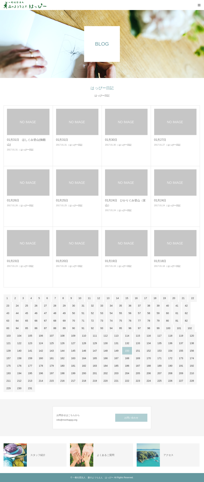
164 (84, 358)
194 (19, 373)
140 (19, 350)
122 (19, 343)
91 (83, 328)
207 (159, 373)
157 (8, 358)
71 (83, 320)
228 (192, 380)
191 (181, 365)
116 (149, 335)
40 (167, 305)
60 (167, 313)
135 (159, 343)
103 (8, 335)
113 (116, 335)
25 (26, 305)
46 (36, 313)
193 (8, 373)
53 (101, 313)
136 (170, 343)
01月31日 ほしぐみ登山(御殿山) (26, 142)
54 (111, 313)
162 (62, 358)
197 (51, 373)
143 (51, 350)
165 (95, 358)
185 (116, 365)
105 (30, 335)
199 (73, 373)
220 (105, 380)
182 (84, 365)
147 (95, 350)
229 (8, 388)
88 (54, 328)
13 (108, 298)
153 (159, 350)
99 (158, 328)
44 (17, 313)
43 (7, 313)
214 (41, 380)
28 (54, 305)
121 (8, 343)
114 (127, 335)
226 (170, 380)
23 (7, 305)
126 (62, 343)
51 (83, 313)
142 (41, 350)
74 (111, 320)
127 (73, 343)
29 (64, 305)
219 (95, 380)
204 (127, 373)
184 (105, 365)
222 (127, 380)
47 (45, 313)
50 (73, 313)
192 (192, 365)
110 (84, 335)
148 (105, 350)
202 (105, 373)
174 (192, 358)
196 (41, 373)
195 (30, 373)
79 (158, 320)
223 (138, 380)
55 (120, 313)
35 (120, 305)
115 (138, 335)
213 (30, 380)
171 (159, 358)
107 (51, 335)
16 (136, 298)
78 (148, 320)
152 (149, 350)
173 (181, 358)
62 (186, 313)
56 (130, 313)
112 (105, 335)
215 (51, 380)
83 (7, 328)
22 (192, 298)
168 (127, 358)
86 (36, 328)
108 (62, 335)
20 (173, 298)
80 (167, 320)
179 (51, 365)
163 (73, 358)
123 (30, 343)
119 (181, 335)
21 (183, 298)
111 (95, 335)
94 (111, 328)
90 (73, 328)
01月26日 (13, 200)
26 (36, 305)
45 (26, 313)
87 (45, 328)
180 (62, 365)
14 (117, 298)
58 (148, 313)
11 (89, 298)
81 (176, 320)
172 (170, 358)
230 (19, 388)
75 (120, 320)
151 (138, 350)
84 (17, 328)
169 (138, 358)
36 (130, 305)
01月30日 (111, 139)
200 (84, 373)
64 (17, 320)
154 (170, 350)
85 (26, 328)
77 (139, 320)
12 (98, 298)
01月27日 (160, 139)
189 (159, 365)
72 (92, 320)
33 (101, 305)
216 (62, 380)
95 (120, 328)
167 (116, 358)
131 (116, 343)
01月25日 (62, 200)
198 (62, 373)
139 (8, 350)
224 (149, 380)
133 (138, 343)
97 (139, 328)
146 (84, 350)
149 (116, 350)
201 (95, 373)
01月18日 (160, 261)
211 (8, 380)
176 (19, 365)
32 (92, 305)
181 (73, 365)
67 (45, 320)
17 (145, 298)
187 (138, 365)
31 (83, 305)
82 (186, 320)
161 (51, 358)
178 (41, 365)
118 (170, 335)
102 (190, 328)
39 (158, 305)
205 (138, 373)
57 (139, 313)
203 (116, 373)
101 (179, 328)
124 (41, 343)
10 (79, 298)
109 (73, 335)
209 (181, 373)
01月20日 (62, 261)
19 (164, 298)
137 (181, 343)
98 (148, 328)
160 (41, 358)
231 (30, 388)
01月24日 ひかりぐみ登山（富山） (125, 203)
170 (149, 358)
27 (45, 305)
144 (62, 350)
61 (176, 313)
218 (84, 380)
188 (149, 365)
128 (84, 343)
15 (126, 298)
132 (127, 343)
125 (51, 343)
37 (139, 305)
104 (19, 335)
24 (17, 305)
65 (26, 320)
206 (149, 373)
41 (176, 305)
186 (127, 365)
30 (73, 305)
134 (149, 343)
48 (54, 313)
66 (36, 320)
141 (30, 350)
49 (64, 313)
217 (73, 380)
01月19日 (111, 261)
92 (92, 328)
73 (101, 320)
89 (64, 328)
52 (92, 313)
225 (159, 380)
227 (181, 380)
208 (170, 373)
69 (64, 320)
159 (30, 358)
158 (19, 358)
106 (41, 335)
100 (168, 328)
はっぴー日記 (27, 149)
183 (95, 365)
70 (73, 320)
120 (192, 335)
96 (130, 328)
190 (170, 365)
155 (181, 350)
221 (116, 380)
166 (105, 358)
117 (159, 335)
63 (7, 320)
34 (111, 305)
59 (158, 313)
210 (192, 373)
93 (101, 328)
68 (54, 320)
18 (155, 298)
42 (186, 305)
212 (19, 380)
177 (30, 365)
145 (73, 350)
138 (192, 343)
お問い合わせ (131, 417)
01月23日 (13, 261)
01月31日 (62, 139)
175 (8, 365)
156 (192, 350)
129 (95, 343)
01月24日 (160, 200)
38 (148, 305)
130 (105, 343)
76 (130, 320)
